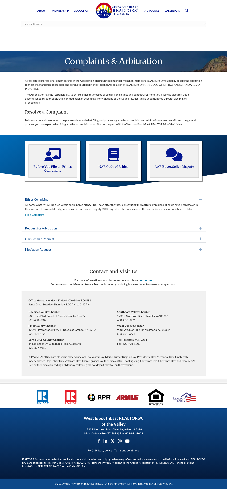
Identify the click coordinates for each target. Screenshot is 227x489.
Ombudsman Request (39, 239)
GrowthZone (165, 483)
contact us (145, 280)
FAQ (90, 450)
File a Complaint (34, 214)
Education (81, 10)
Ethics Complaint (36, 199)
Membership (60, 10)
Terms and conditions (126, 450)
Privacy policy (103, 450)
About (42, 10)
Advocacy (152, 10)
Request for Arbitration (41, 228)
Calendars (172, 10)
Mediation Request (38, 249)
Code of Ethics (77, 466)
